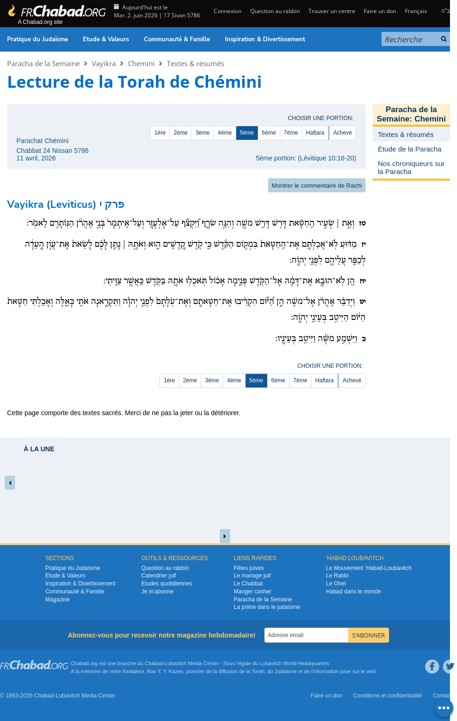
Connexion (226, 11)
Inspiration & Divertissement (265, 39)
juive (345, 671)
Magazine (57, 599)
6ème (269, 132)
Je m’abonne (157, 591)
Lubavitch (176, 663)
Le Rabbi (337, 575)
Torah (258, 671)
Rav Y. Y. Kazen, (166, 671)
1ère (159, 132)
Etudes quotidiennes (166, 583)
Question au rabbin (275, 11)
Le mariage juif (252, 575)
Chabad (154, 663)
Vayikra (104, 63)
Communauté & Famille (177, 39)
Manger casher (252, 591)
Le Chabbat (248, 583)
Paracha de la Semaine (43, 63)
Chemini (141, 63)
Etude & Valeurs (106, 39)
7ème (291, 132)
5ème (247, 132)
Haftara (315, 132)
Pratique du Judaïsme (37, 39)
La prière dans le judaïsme (267, 607)
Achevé (342, 132)
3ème (202, 132)
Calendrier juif (158, 575)
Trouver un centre (331, 11)
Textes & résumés (195, 63)
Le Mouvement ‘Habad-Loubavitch (369, 568)
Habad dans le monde (353, 591)
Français (416, 11)
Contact (442, 695)
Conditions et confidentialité (387, 695)
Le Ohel (336, 583)
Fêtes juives (249, 568)
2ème (180, 132)
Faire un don (380, 11)
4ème (224, 132)
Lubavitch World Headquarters (294, 663)
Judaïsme (286, 671)
